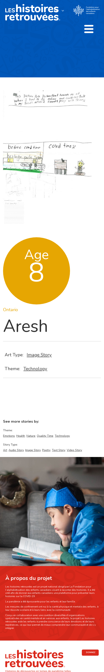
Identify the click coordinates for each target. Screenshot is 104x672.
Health (20, 436)
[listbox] (59, 10)
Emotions (9, 436)
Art (5, 450)
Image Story (39, 355)
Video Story (74, 450)
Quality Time (45, 436)
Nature (30, 436)
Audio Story (16, 450)
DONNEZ (90, 652)
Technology (35, 369)
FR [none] (56, 10)
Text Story (58, 450)
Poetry (46, 450)
